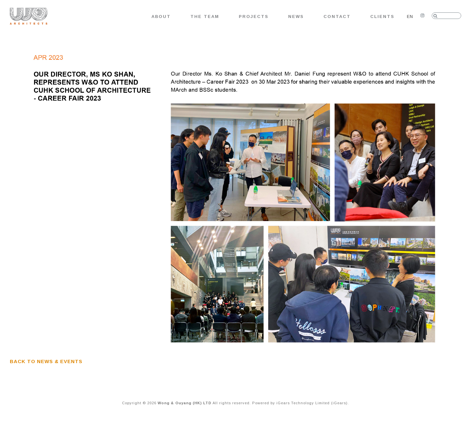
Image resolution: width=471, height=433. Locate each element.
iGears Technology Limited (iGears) (312, 403)
